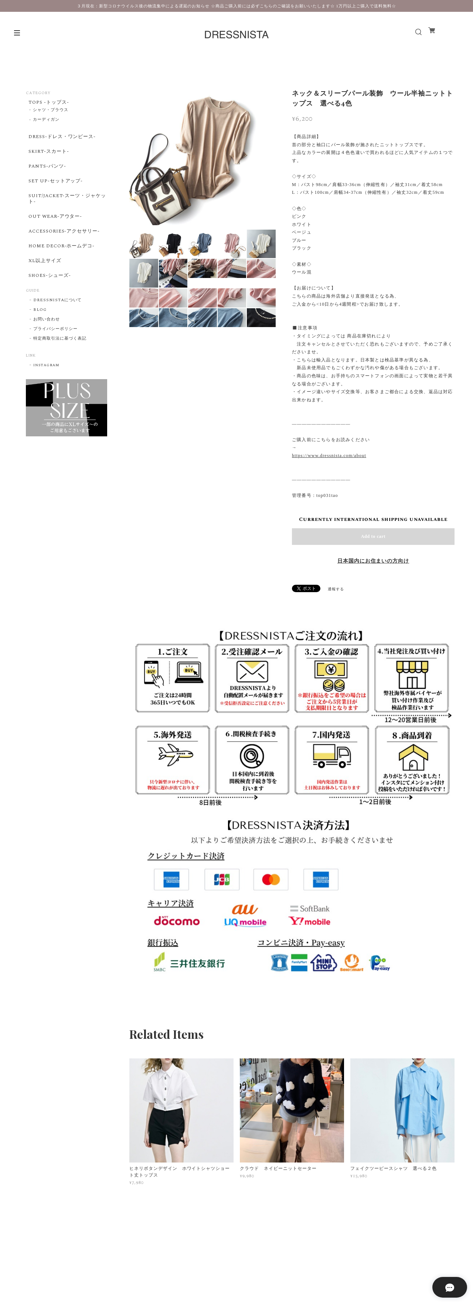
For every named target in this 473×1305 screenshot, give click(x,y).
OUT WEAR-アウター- (55, 232)
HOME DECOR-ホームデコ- (62, 267)
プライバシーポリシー (55, 357)
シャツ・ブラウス (50, 113)
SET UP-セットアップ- (55, 192)
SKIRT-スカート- (47, 157)
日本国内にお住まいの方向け (373, 561)
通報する (336, 589)
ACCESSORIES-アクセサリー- (64, 250)
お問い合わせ (46, 347)
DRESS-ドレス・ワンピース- (62, 140)
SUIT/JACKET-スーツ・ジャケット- (64, 212)
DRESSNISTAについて (57, 328)
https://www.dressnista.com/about (329, 455)
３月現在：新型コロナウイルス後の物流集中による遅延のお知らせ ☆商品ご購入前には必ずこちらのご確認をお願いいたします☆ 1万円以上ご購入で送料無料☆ (236, 6)
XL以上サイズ (43, 284)
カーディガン (46, 122)
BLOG (40, 338)
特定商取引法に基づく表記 (59, 367)
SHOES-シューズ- (49, 301)
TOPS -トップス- (47, 103)
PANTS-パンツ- (46, 174)
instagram (46, 393)
